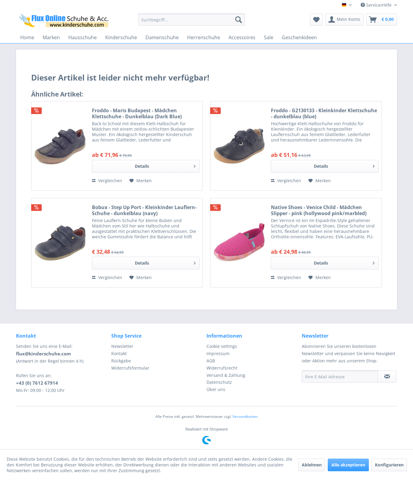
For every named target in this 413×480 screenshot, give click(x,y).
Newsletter (122, 346)
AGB (211, 361)
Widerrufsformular (130, 368)
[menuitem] (191, 20)
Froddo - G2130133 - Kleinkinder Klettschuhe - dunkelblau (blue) (324, 113)
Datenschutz (219, 382)
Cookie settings (222, 346)
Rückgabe (121, 361)
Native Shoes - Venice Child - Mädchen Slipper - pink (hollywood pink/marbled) (318, 210)
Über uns (216, 389)
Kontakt (119, 353)
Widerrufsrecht (222, 368)
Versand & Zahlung (226, 375)
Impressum (218, 353)
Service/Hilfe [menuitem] (377, 5)
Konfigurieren (389, 465)
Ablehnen (312, 465)
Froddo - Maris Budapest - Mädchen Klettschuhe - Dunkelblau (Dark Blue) (137, 113)
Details (165, 165)
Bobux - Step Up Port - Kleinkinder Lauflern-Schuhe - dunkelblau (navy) (144, 210)
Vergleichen (107, 180)
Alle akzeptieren (348, 465)
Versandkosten (245, 416)
